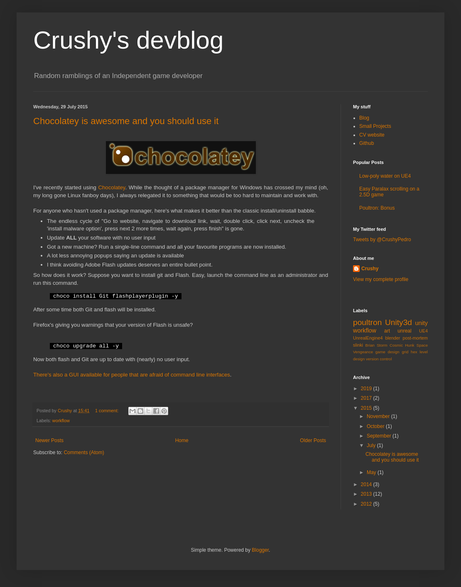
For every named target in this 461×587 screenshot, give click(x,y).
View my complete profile (380, 279)
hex (414, 352)
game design (387, 352)
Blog (364, 118)
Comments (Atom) (84, 452)
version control (379, 359)
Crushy (369, 268)
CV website (372, 135)
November (379, 416)
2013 (367, 494)
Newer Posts (49, 440)
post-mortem (415, 337)
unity (421, 323)
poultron (367, 322)
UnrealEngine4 (368, 337)
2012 (367, 504)
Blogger (260, 550)
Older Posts (313, 440)
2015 (367, 408)
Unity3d (398, 322)
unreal (404, 331)
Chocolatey (111, 187)
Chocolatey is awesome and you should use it (125, 121)
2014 (367, 484)
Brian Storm (376, 345)
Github (366, 143)
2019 (367, 388)
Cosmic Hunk (402, 345)
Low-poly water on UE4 (385, 176)
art (387, 331)
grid (405, 352)
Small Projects (375, 126)
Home (182, 440)
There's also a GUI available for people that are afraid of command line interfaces (131, 375)
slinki (358, 344)
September (379, 436)
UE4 (423, 330)
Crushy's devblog (128, 40)
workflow (61, 420)
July (372, 445)
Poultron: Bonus (377, 208)
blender (392, 337)
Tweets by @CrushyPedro (382, 239)
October (376, 426)
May (372, 472)
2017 (367, 398)
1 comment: (107, 410)
